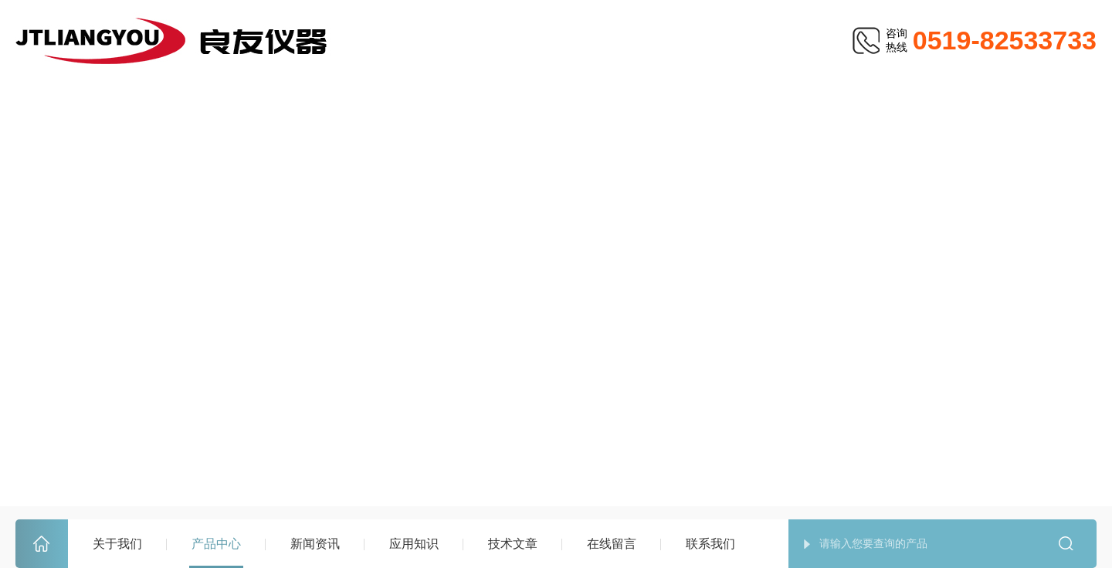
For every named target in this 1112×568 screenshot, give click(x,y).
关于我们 (117, 543)
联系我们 (710, 543)
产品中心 (216, 543)
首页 (41, 544)
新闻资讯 (315, 543)
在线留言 (611, 543)
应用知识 (414, 543)
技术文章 (512, 543)
